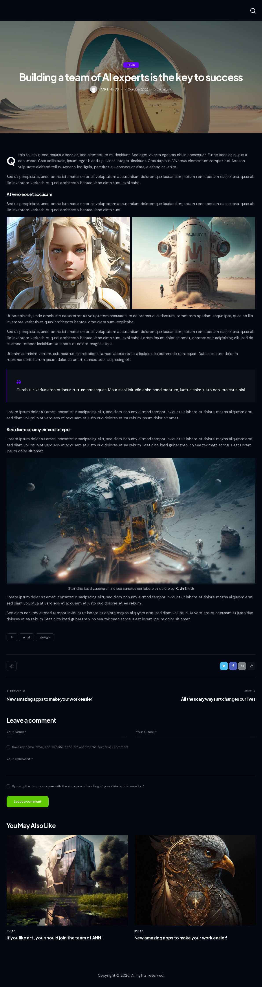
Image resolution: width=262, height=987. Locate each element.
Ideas (131, 64)
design (45, 637)
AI (12, 637)
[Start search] (252, 11)
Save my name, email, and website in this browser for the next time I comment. (70, 748)
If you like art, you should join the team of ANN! (59, 940)
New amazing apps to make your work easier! (184, 940)
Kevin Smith (185, 588)
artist (26, 637)
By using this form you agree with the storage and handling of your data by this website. (78, 787)
